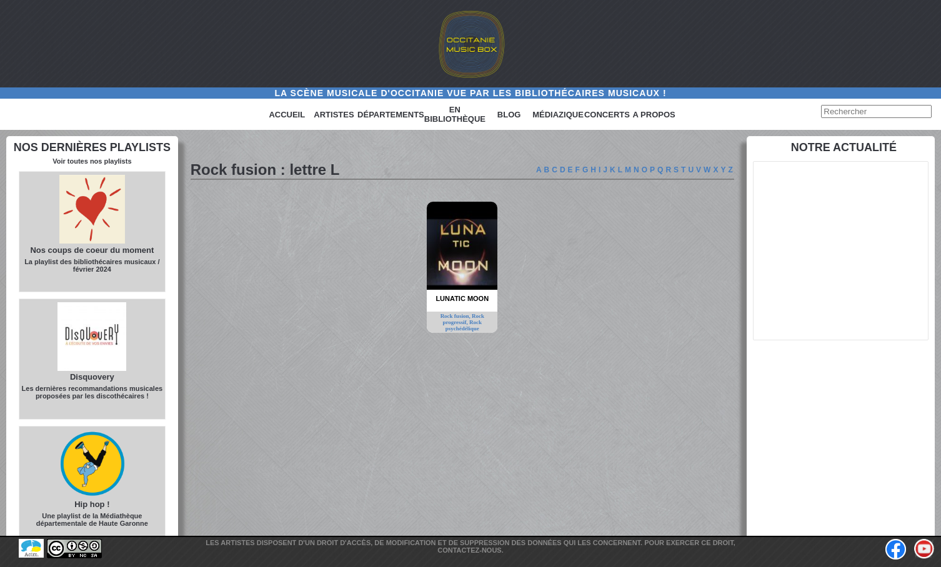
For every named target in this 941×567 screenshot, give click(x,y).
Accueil (287, 114)
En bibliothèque (454, 114)
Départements (390, 114)
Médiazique (558, 114)
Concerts (607, 114)
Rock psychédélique (464, 325)
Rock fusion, (456, 316)
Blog (509, 114)
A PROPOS (654, 114)
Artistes (334, 114)
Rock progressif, (463, 319)
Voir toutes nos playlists (91, 161)
